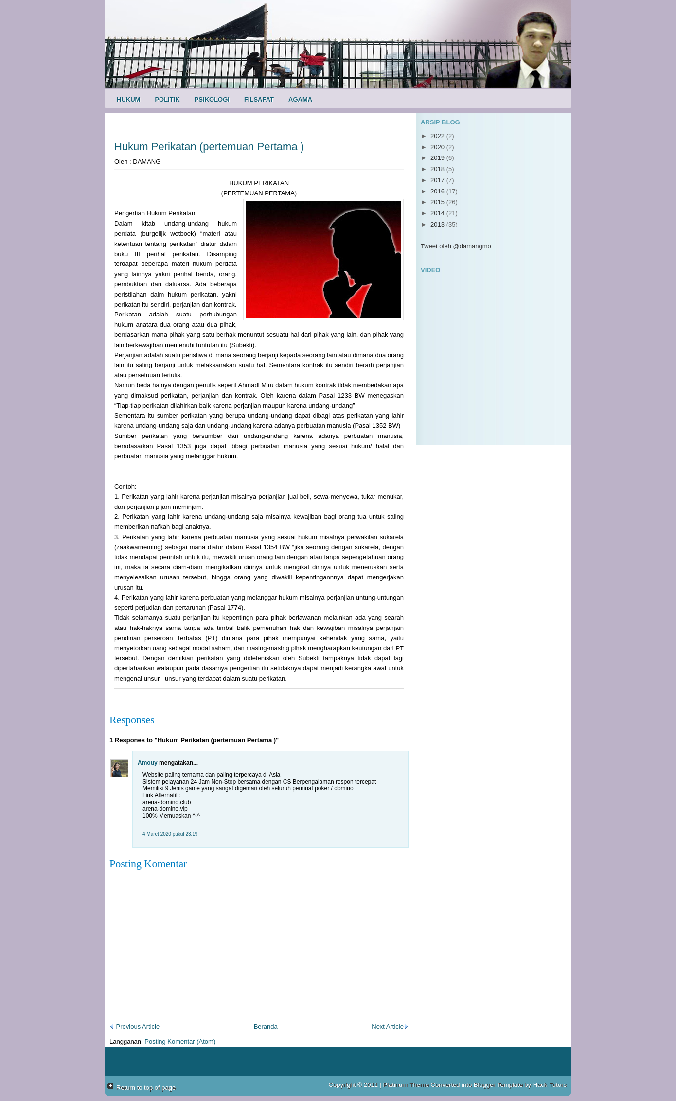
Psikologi (212, 99)
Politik (167, 99)
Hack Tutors (550, 1084)
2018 (438, 169)
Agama (300, 99)
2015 (438, 202)
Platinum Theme (406, 1084)
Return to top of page (146, 1087)
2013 (438, 224)
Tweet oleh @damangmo (456, 246)
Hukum (128, 99)
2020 (438, 147)
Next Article (390, 1026)
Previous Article (134, 1026)
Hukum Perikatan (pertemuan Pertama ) (209, 146)
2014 (438, 213)
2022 (438, 136)
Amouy (148, 762)
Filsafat (259, 99)
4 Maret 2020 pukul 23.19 (169, 834)
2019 (438, 157)
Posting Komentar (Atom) (179, 1041)
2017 (438, 180)
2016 (438, 191)
